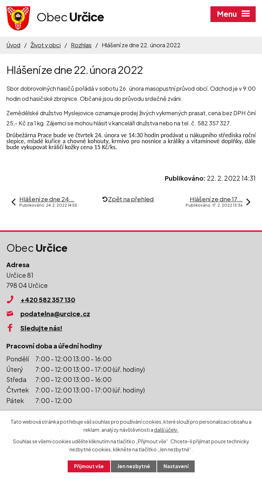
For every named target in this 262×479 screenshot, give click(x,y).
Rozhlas (81, 45)
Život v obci (46, 45)
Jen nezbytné (133, 466)
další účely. (166, 429)
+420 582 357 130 (47, 300)
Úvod (13, 45)
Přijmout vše (88, 466)
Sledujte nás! (41, 328)
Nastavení (176, 466)
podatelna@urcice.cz (55, 314)
